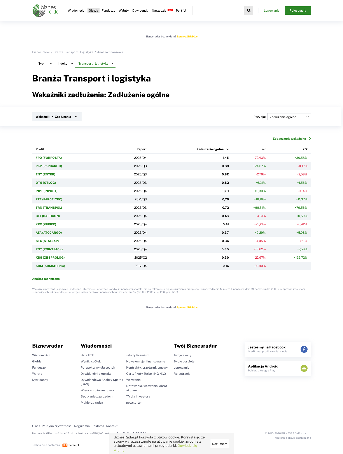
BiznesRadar (41, 52)
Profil (40, 149)
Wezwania (133, 380)
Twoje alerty (182, 355)
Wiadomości (76, 10)
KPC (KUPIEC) (46, 224)
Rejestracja (297, 10)
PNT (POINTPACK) (49, 249)
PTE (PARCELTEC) (49, 199)
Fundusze (108, 10)
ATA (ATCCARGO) (49, 232)
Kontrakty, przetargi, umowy (147, 367)
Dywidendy (140, 10)
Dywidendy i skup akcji (97, 373)
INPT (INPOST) (47, 191)
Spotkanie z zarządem (96, 396)
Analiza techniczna (46, 279)
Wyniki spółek (91, 361)
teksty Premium (137, 355)
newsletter (134, 402)
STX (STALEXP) (47, 241)
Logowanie (272, 10)
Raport (141, 149)
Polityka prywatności (57, 426)
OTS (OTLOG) (46, 182)
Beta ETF (87, 355)
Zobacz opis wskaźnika (292, 138)
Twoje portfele (184, 361)
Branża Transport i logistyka (73, 52)
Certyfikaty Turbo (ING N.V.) (146, 373)
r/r (264, 149)
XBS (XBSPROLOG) (50, 257)
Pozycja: (282, 116)
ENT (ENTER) (45, 174)
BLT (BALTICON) (48, 216)
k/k (305, 149)
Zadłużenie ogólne (210, 149)
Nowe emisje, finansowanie (145, 361)
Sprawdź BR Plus (187, 36)
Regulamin (82, 426)
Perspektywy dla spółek (98, 367)
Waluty (124, 10)
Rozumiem (219, 444)
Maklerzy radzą (92, 402)
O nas (36, 426)
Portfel (181, 10)
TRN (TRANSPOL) (49, 207)
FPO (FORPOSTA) (49, 157)
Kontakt (112, 426)
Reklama (97, 426)
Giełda (93, 10)
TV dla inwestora (138, 396)
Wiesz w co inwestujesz (97, 390)
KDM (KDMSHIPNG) (50, 266)
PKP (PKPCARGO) (49, 166)
